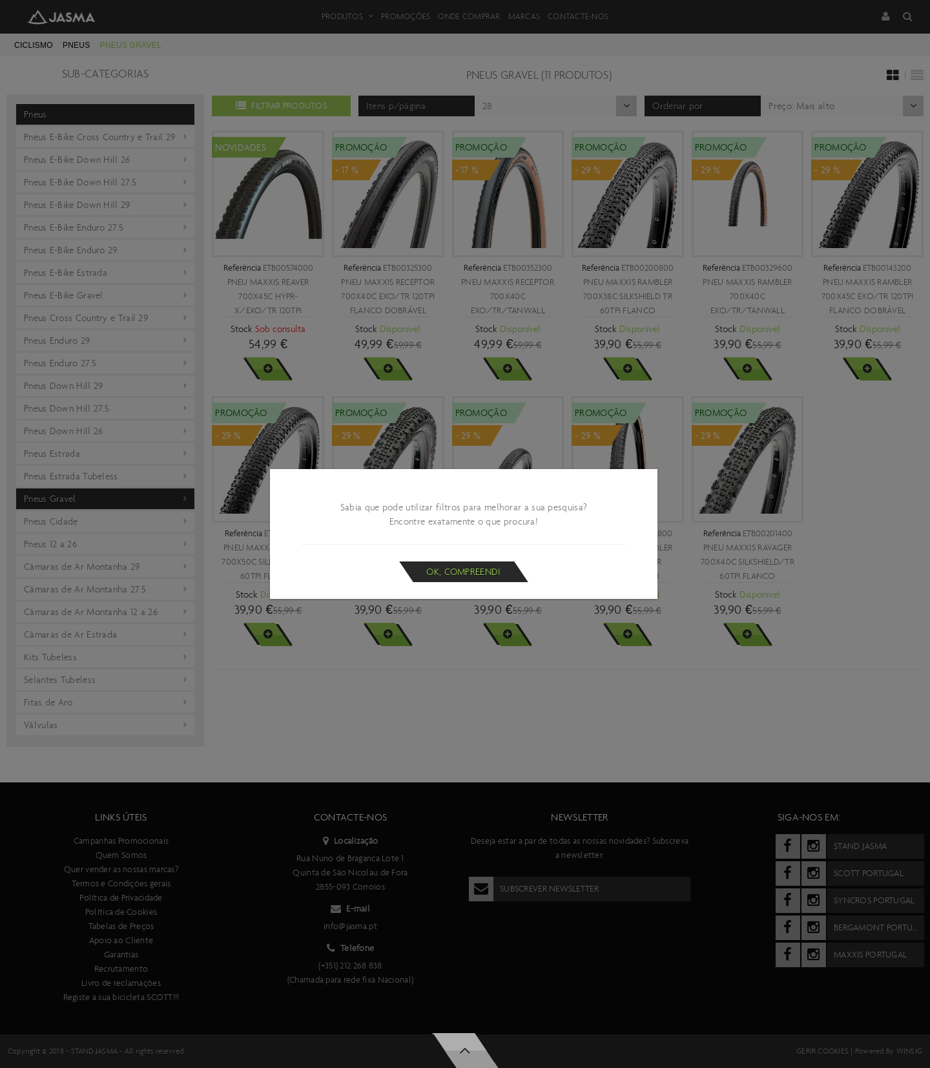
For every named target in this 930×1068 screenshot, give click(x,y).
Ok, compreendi (463, 572)
